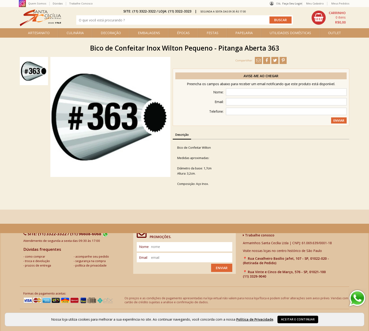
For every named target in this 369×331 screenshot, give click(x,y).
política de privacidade (91, 265)
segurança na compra (90, 261)
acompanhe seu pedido (92, 257)
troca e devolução (37, 261)
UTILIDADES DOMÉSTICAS (290, 33)
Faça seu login (292, 3)
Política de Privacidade (254, 319)
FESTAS (212, 33)
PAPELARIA (244, 33)
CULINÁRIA (75, 33)
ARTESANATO (39, 33)
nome (144, 246)
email (143, 257)
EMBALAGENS (149, 33)
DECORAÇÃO (111, 33)
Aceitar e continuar (298, 319)
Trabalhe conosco (258, 235)
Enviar (222, 268)
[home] (40, 25)
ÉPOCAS (183, 33)
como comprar (35, 257)
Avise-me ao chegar (261, 76)
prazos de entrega (38, 265)
